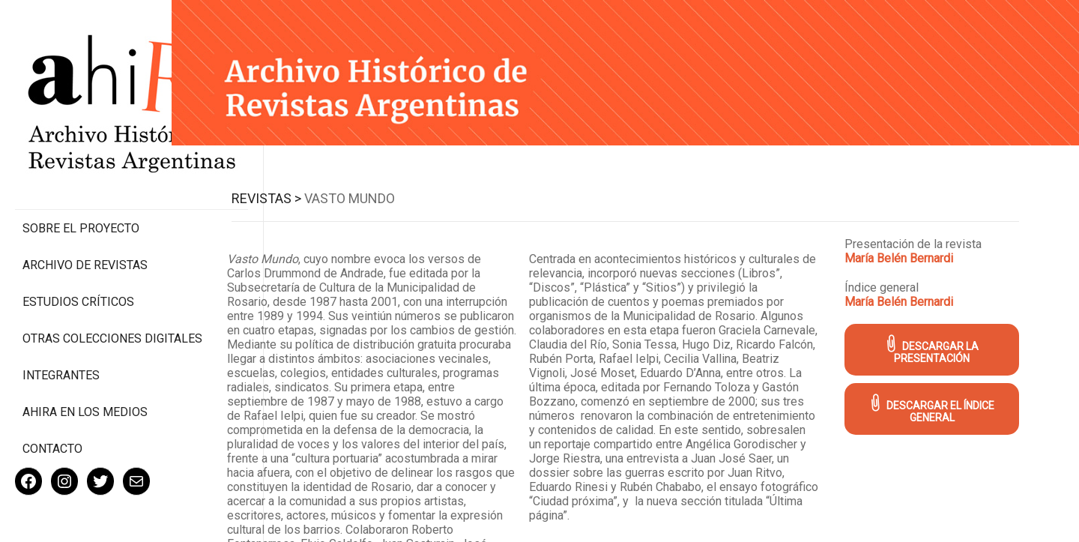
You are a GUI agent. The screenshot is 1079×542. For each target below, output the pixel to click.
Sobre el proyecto (80, 165)
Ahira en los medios (85, 363)
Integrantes (61, 326)
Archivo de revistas (85, 202)
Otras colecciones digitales (82, 282)
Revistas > (282, 196)
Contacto (52, 400)
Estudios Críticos (78, 239)
